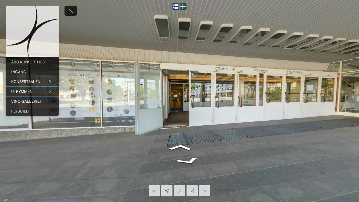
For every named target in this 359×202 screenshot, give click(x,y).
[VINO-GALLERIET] (32, 101)
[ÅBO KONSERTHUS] (32, 62)
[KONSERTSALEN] (32, 81)
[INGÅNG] (32, 72)
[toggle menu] (71, 11)
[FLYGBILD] (32, 111)
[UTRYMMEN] (32, 91)
